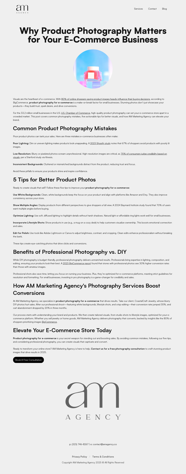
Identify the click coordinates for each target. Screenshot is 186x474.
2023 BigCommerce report (77, 263)
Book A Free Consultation (28, 359)
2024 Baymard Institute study (130, 205)
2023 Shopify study (100, 143)
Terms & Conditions (103, 460)
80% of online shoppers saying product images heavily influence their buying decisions (105, 99)
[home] (22, 9)
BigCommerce (49, 321)
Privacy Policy (79, 460)
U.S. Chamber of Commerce (75, 112)
